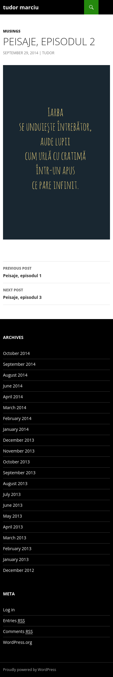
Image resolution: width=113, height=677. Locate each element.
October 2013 (16, 462)
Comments (18, 631)
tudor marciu (21, 7)
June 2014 (12, 386)
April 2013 (13, 527)
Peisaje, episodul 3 (56, 293)
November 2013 (19, 451)
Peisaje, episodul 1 (56, 271)
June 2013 (12, 505)
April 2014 (13, 397)
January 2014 (16, 429)
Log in (9, 610)
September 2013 (19, 472)
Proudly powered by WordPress (29, 669)
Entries (14, 621)
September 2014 (19, 364)
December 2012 (18, 570)
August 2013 (15, 483)
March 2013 (14, 538)
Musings (11, 31)
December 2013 (18, 440)
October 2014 (16, 353)
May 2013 (12, 516)
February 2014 (17, 418)
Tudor (48, 52)
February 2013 (17, 548)
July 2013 (12, 494)
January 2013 (16, 559)
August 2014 (15, 375)
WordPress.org (17, 642)
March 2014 (14, 407)
